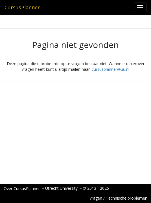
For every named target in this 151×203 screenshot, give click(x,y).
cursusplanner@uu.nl (110, 69)
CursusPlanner (22, 7)
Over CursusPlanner (22, 188)
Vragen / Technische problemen (118, 198)
